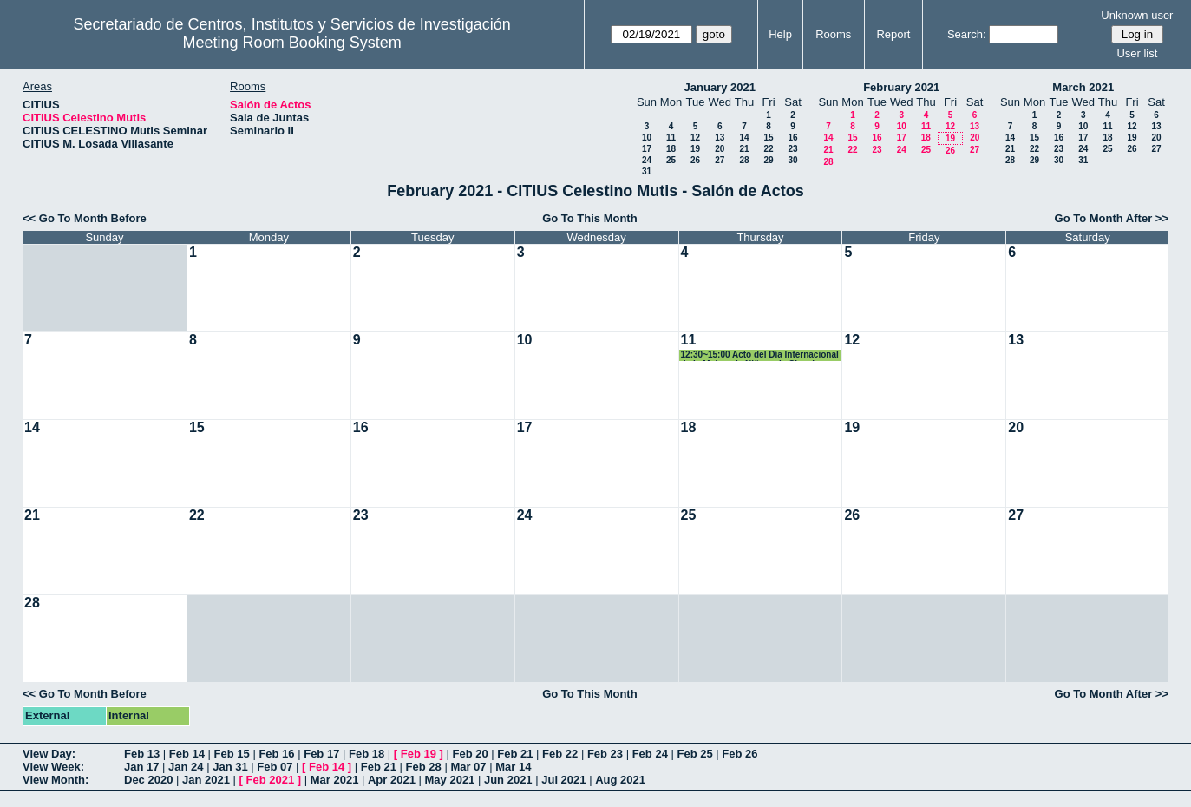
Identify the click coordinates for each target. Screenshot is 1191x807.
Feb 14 (187, 753)
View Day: (49, 753)
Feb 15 (232, 753)
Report (893, 34)
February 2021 (901, 87)
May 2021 (450, 779)
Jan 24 (185, 766)
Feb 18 (366, 753)
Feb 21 (515, 753)
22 (768, 149)
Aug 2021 (620, 779)
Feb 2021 (270, 779)
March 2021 (1083, 87)
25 (671, 160)
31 (646, 171)
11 (671, 137)
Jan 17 (141, 766)
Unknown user (1137, 15)
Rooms (833, 34)
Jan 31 (230, 766)
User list (1136, 53)
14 (744, 137)
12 (695, 137)
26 (695, 160)
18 (671, 149)
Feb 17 (321, 753)
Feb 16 (276, 753)
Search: (966, 34)
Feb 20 (470, 753)
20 (719, 149)
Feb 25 (694, 753)
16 (792, 137)
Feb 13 (142, 753)
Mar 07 (468, 766)
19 (695, 149)
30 (792, 160)
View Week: (53, 766)
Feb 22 (560, 753)
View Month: (55, 779)
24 (646, 160)
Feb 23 (605, 753)
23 (792, 149)
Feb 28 (424, 766)
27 (719, 160)
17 (646, 149)
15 (768, 137)
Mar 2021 (335, 779)
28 (744, 160)
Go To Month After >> (1111, 218)
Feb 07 (274, 766)
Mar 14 (513, 766)
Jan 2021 (206, 779)
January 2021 (720, 87)
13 (719, 137)
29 (768, 160)
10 (646, 137)
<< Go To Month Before (85, 218)
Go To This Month (590, 218)
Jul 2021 (563, 779)
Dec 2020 (148, 779)
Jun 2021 (508, 779)
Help (780, 34)
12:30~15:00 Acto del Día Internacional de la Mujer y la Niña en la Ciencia (760, 355)
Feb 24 (650, 753)
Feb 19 (418, 753)
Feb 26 (739, 753)
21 (744, 149)
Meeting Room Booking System (292, 42)
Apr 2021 (392, 779)
